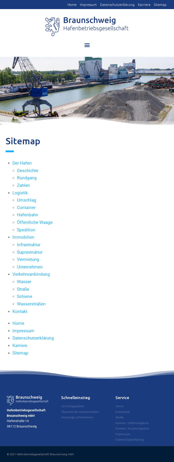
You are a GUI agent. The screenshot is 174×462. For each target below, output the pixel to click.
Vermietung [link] (28, 259)
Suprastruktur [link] (29, 252)
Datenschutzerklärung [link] (117, 4)
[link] (87, 26)
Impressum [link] (88, 4)
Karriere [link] (144, 4)
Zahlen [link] (23, 185)
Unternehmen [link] (30, 267)
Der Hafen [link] (22, 163)
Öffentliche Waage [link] (35, 222)
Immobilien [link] (23, 237)
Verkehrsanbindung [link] (31, 274)
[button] (87, 45)
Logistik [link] (20, 192)
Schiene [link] (24, 296)
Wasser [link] (24, 281)
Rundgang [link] (27, 177)
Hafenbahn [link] (27, 214)
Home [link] (72, 4)
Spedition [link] (26, 229)
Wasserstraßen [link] (31, 304)
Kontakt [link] (19, 311)
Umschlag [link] (26, 200)
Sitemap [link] (160, 4)
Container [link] (26, 207)
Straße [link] (23, 289)
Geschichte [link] (27, 170)
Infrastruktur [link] (28, 244)
